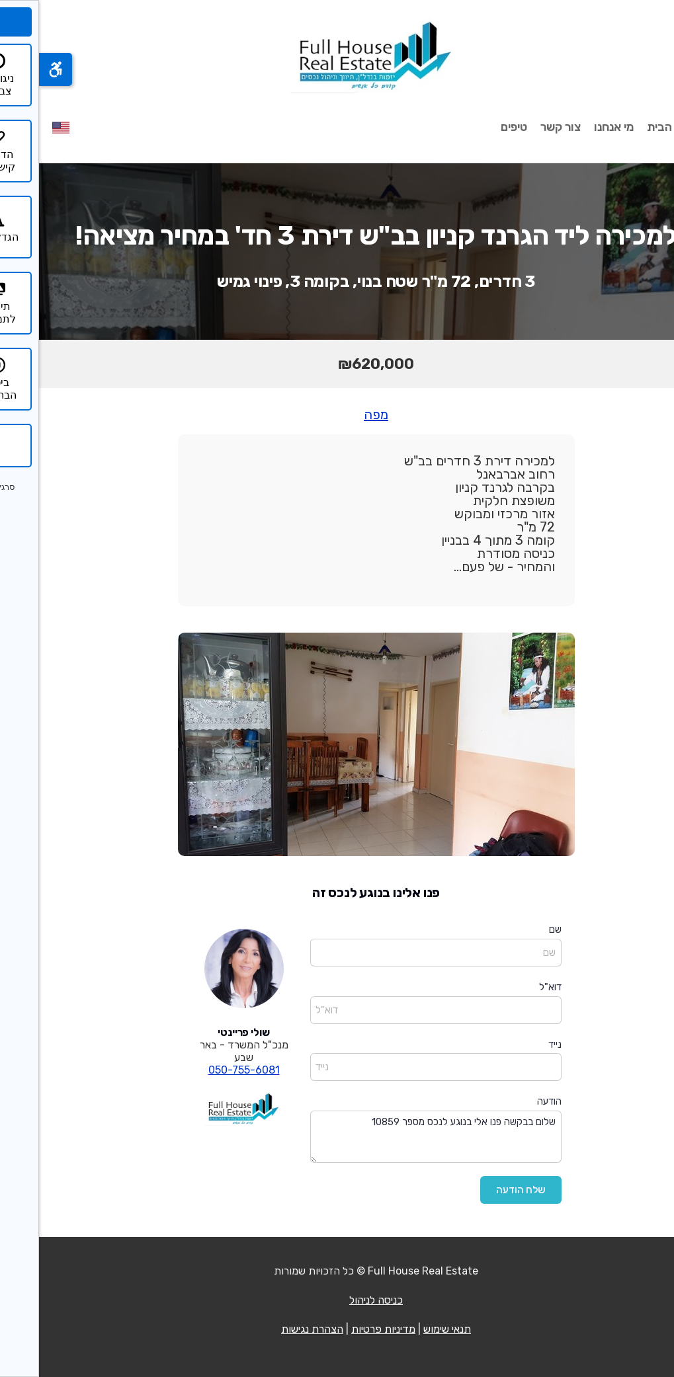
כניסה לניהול (337, 1300)
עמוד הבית (634, 127)
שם (516, 929)
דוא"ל (511, 987)
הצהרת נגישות (273, 1329)
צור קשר (521, 127)
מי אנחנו (575, 127)
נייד (516, 1044)
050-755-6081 (205, 1070)
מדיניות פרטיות (344, 1329)
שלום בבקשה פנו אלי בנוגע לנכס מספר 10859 (397, 1137)
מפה (337, 414)
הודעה (510, 1101)
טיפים (475, 127)
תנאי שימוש (408, 1329)
